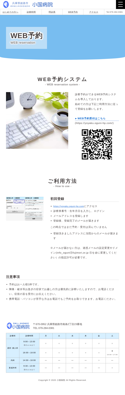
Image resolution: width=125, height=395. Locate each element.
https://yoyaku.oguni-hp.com (71, 206)
